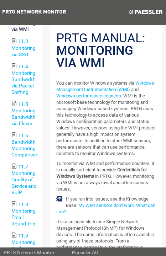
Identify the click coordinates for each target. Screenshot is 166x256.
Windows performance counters (88, 95)
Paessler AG (85, 252)
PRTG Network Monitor (29, 252)
